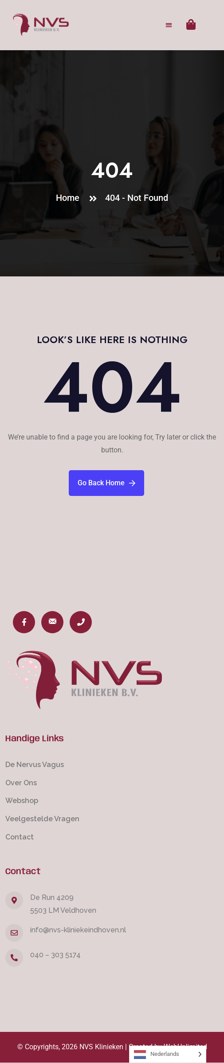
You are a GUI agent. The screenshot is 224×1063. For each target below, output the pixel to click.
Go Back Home (106, 483)
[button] (169, 25)
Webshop (21, 800)
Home (70, 197)
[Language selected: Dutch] (167, 1054)
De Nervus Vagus (34, 764)
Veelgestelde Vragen (42, 819)
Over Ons (21, 783)
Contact (19, 837)
